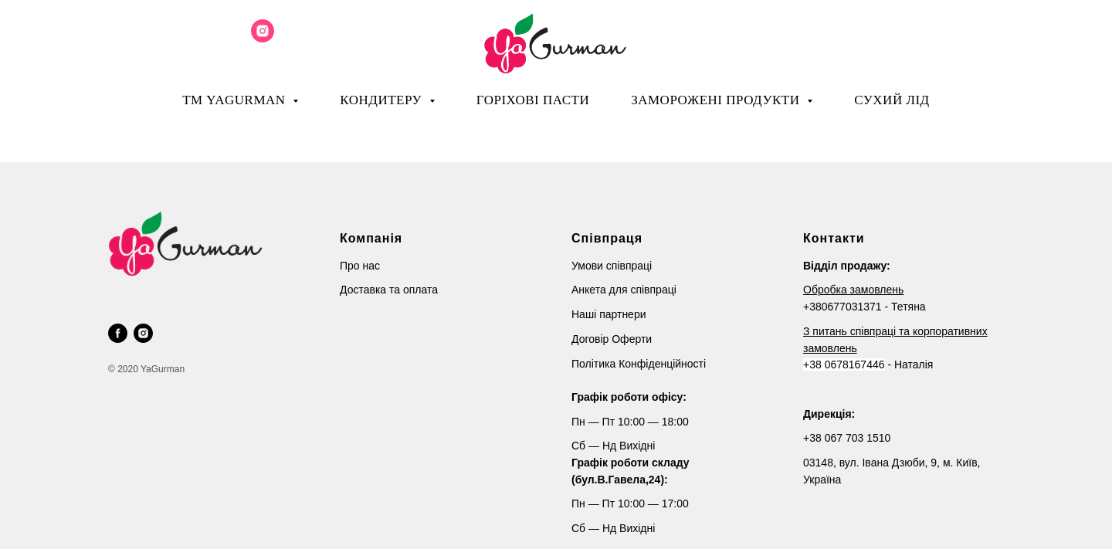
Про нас (360, 265)
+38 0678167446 (844, 364)
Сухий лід (892, 100)
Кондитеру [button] (382, 100)
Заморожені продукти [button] (717, 100)
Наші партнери (608, 314)
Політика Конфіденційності (638, 364)
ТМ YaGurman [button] (235, 100)
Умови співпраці (611, 265)
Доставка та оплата (389, 289)
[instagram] (262, 38)
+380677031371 (842, 306)
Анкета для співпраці (623, 289)
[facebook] (117, 333)
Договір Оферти (611, 339)
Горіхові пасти (532, 100)
